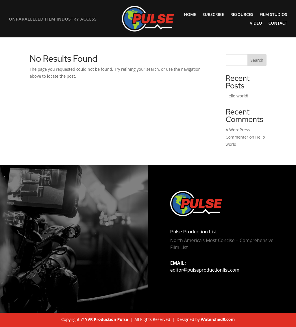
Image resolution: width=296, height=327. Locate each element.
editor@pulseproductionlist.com (204, 266)
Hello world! (237, 96)
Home (190, 14)
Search (256, 60)
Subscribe (213, 14)
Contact (277, 23)
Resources (241, 14)
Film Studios (273, 14)
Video (256, 23)
